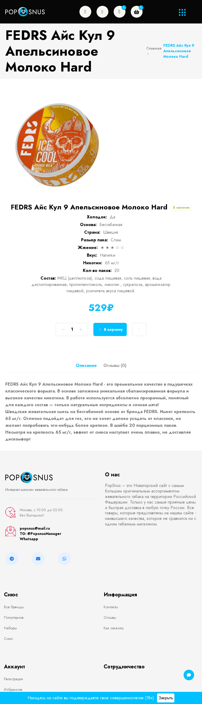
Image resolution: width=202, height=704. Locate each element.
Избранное (13, 689)
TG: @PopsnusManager (40, 533)
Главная (154, 51)
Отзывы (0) (115, 365)
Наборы (10, 628)
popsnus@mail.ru (35, 528)
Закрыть (165, 698)
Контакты (111, 607)
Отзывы (110, 617)
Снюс (8, 638)
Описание (86, 365)
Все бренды (14, 607)
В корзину (110, 329)
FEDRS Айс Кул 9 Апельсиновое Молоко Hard (178, 51)
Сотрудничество (124, 667)
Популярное (14, 617)
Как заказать (114, 628)
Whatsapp (29, 539)
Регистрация (13, 679)
